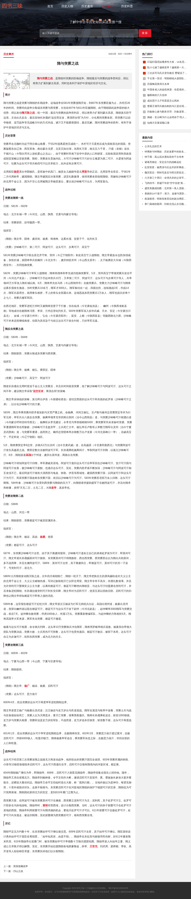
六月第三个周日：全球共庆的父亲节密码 (167, 177)
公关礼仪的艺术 (153, 146)
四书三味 (80, 888)
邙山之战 (18, 871)
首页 (50, 6)
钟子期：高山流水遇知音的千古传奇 (164, 156)
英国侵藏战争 (20, 866)
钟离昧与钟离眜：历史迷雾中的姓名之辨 (167, 151)
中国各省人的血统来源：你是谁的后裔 (168, 89)
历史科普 (127, 6)
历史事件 (107, 6)
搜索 (145, 33)
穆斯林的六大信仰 (157, 95)
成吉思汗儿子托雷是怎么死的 (163, 100)
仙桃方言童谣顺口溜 (158, 122)
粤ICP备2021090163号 (118, 888)
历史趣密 (87, 6)
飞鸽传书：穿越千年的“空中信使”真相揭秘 (167, 183)
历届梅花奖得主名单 (158, 84)
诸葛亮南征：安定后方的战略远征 (163, 162)
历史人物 (67, 6)
